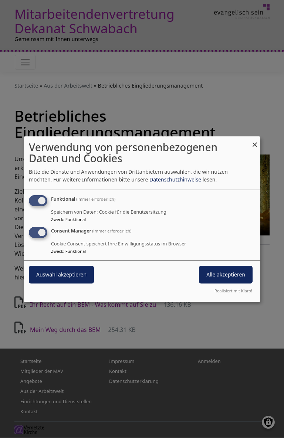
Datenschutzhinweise (175, 179)
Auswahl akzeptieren (61, 274)
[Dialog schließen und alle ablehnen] (254, 140)
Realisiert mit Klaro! (233, 290)
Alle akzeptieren (225, 274)
